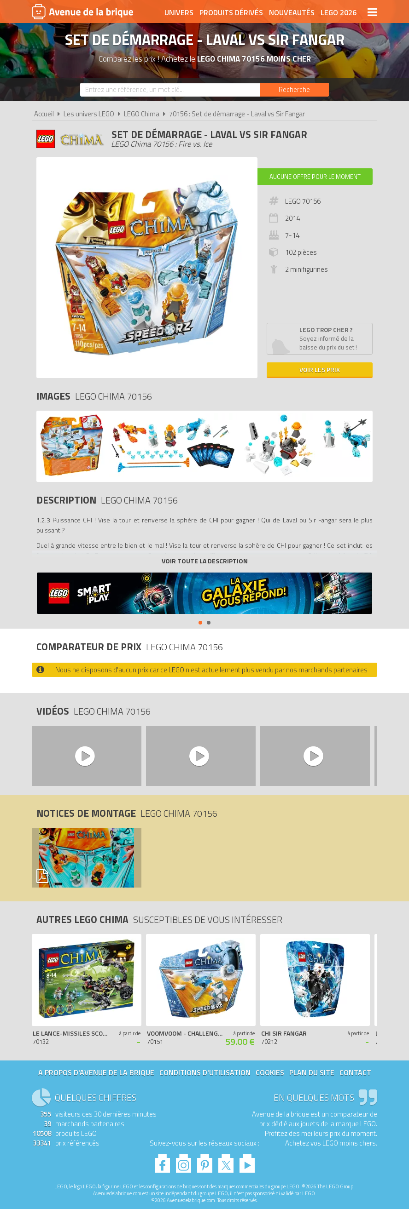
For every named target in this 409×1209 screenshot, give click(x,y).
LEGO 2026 (338, 12)
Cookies (270, 1072)
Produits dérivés (231, 12)
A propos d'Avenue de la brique (96, 1072)
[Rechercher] (294, 90)
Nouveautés (292, 12)
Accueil (44, 114)
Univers (178, 12)
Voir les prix (319, 369)
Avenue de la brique (82, 11)
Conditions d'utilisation (205, 1072)
